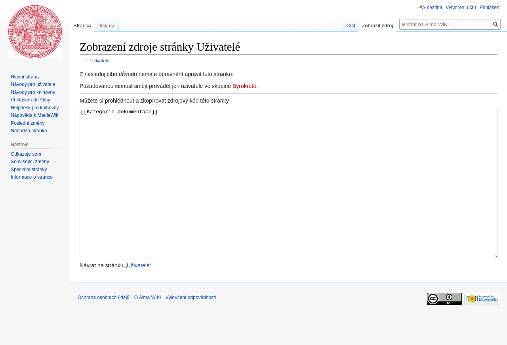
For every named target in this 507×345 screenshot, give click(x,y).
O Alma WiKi (147, 327)
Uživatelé (99, 60)
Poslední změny (27, 123)
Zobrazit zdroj (377, 26)
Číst (350, 26)
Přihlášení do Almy (30, 100)
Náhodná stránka (29, 130)
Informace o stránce (32, 177)
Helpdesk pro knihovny (35, 108)
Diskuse (106, 26)
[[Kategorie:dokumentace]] (288, 198)
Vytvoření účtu (461, 7)
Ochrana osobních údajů (104, 327)
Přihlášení (490, 7)
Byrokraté (244, 86)
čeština (434, 7)
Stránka (82, 26)
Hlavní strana (25, 77)
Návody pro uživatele (33, 84)
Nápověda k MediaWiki (35, 115)
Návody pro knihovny (33, 92)
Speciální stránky (29, 169)
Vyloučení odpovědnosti (191, 327)
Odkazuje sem (26, 154)
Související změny (30, 161)
